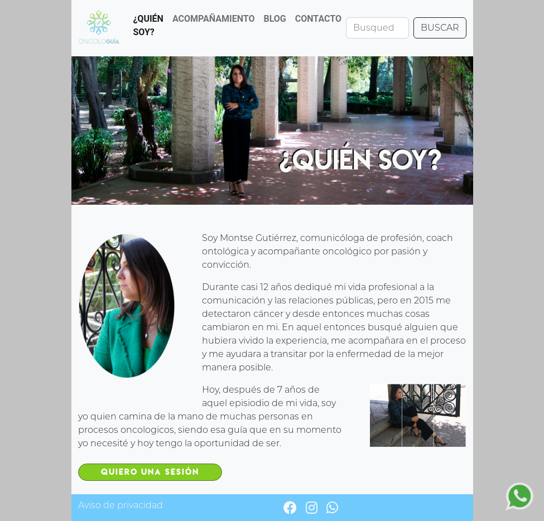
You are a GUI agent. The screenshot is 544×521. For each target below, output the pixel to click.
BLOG (274, 18)
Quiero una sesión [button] (150, 472)
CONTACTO (318, 18)
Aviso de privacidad (120, 505)
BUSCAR (440, 27)
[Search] (377, 27)
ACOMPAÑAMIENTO (213, 18)
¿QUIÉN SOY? (148, 25)
